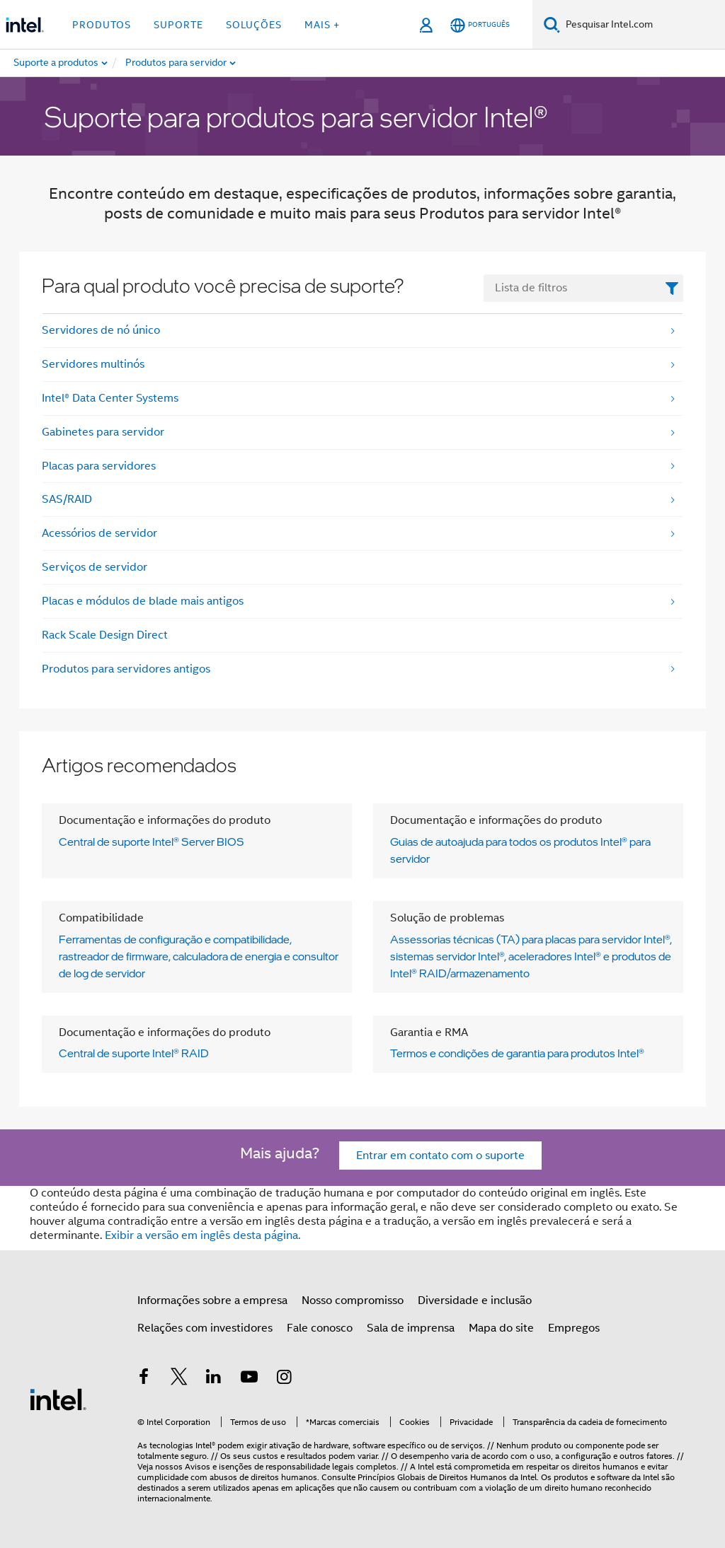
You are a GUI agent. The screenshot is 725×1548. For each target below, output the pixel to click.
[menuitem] (195, 63)
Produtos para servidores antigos (126, 669)
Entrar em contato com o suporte (440, 1155)
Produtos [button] (101, 24)
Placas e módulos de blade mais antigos (143, 601)
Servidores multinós (93, 364)
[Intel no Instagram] (284, 1379)
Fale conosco (320, 1328)
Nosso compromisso (353, 1300)
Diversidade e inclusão (475, 1300)
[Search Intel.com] (642, 25)
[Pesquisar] (552, 24)
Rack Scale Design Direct (105, 635)
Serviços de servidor (94, 567)
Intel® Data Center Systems (110, 398)
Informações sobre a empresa (212, 1300)
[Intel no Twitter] (179, 1379)
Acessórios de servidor (99, 533)
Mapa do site (501, 1328)
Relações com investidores (205, 1328)
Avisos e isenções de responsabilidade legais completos (290, 1466)
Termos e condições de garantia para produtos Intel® (517, 1053)
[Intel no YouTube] (249, 1379)
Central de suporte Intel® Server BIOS (151, 841)
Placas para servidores (99, 466)
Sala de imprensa (411, 1328)
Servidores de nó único (101, 330)
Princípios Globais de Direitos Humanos (432, 1477)
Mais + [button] (322, 24)
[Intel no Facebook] (144, 1379)
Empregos (574, 1328)
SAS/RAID (67, 499)
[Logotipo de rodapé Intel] (58, 1399)
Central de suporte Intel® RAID (134, 1053)
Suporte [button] (178, 24)
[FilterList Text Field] (583, 288)
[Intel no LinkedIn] (214, 1379)
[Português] (480, 25)
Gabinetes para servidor (103, 432)
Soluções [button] (254, 24)
